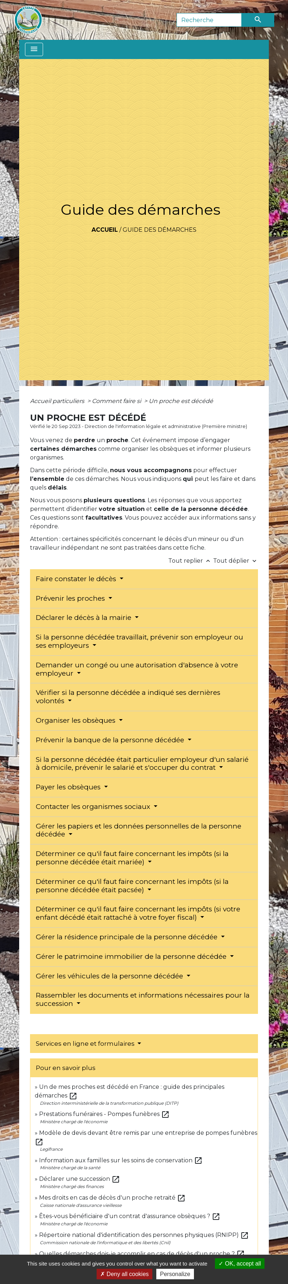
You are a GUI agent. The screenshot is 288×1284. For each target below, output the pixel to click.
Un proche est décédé (181, 401)
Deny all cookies (124, 1274)
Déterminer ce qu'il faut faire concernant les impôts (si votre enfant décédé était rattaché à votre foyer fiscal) (138, 913)
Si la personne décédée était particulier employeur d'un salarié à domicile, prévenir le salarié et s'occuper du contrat (142, 763)
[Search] (209, 20)
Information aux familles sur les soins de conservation (121, 1160)
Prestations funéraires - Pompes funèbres (104, 1114)
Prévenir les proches (71, 598)
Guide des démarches (159, 229)
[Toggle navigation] (34, 49)
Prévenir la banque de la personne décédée (111, 740)
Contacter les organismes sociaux (94, 806)
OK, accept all (240, 1263)
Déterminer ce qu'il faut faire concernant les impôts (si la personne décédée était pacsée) (132, 885)
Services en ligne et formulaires (86, 1043)
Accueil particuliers (58, 401)
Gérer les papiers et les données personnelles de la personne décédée (138, 830)
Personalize (175, 1274)
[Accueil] (28, 20)
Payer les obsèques (69, 787)
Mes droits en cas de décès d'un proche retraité (112, 1197)
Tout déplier (235, 560)
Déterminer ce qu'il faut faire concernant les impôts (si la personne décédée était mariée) (132, 857)
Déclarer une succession (79, 1178)
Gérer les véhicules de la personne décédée (110, 976)
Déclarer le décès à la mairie (84, 617)
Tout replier (190, 560)
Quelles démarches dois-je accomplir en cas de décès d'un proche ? (142, 1253)
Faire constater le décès (77, 579)
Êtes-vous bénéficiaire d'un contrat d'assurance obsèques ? (129, 1216)
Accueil (105, 229)
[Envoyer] (258, 20)
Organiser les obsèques (76, 720)
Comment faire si (117, 401)
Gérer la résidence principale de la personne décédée (127, 937)
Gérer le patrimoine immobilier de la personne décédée (132, 956)
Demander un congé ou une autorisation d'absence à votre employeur (137, 669)
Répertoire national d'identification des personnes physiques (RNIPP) (144, 1234)
